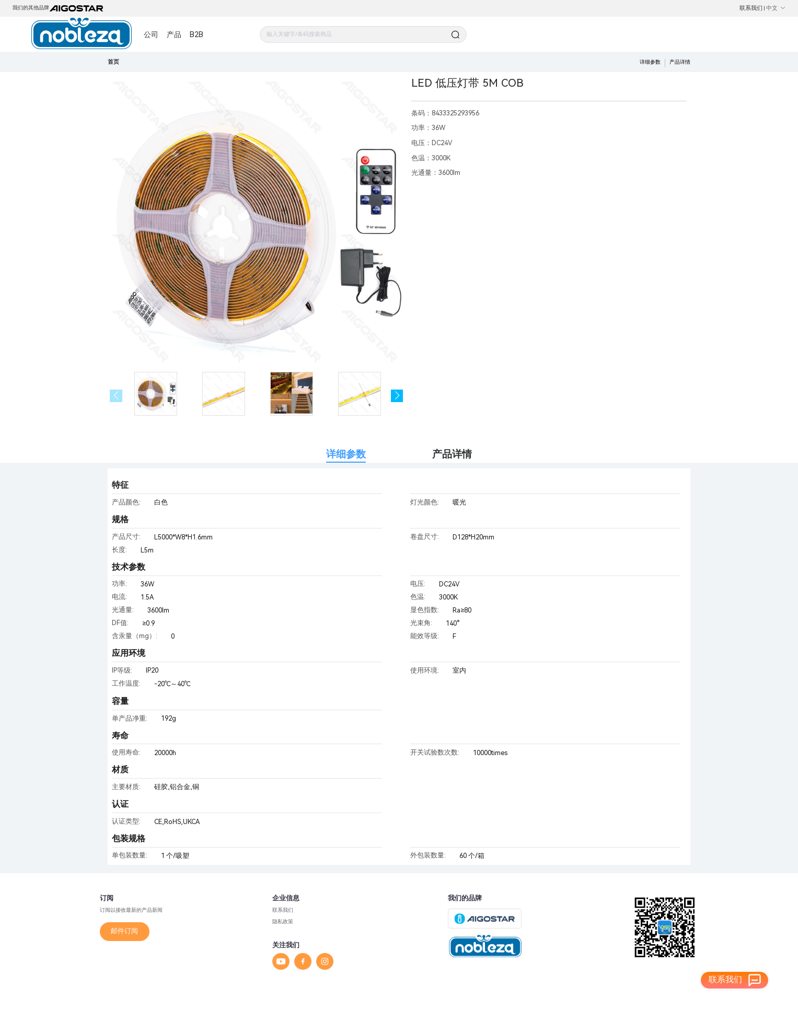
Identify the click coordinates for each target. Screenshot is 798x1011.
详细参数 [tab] (346, 454)
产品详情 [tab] (452, 454)
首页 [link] (113, 61)
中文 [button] (775, 8)
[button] (397, 396)
